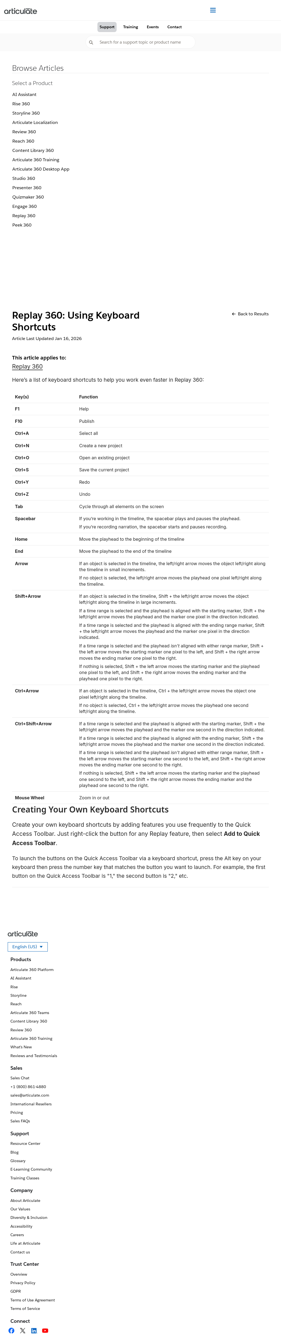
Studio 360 (23, 178)
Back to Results (250, 314)
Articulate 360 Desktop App (40, 169)
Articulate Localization (35, 122)
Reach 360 (23, 141)
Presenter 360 (26, 188)
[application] (265, 1326)
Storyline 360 (26, 113)
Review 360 (24, 132)
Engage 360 (24, 206)
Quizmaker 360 (28, 197)
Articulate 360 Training (35, 160)
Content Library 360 (33, 150)
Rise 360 (21, 104)
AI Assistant (24, 94)
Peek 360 (22, 225)
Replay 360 (23, 216)
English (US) (30, 948)
